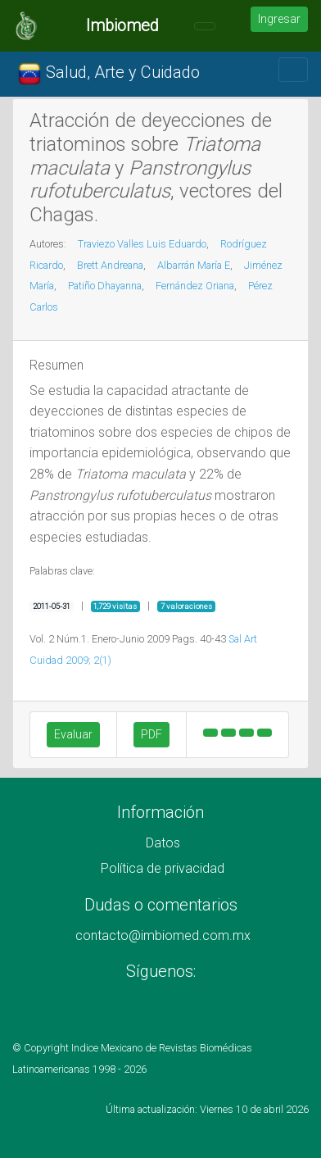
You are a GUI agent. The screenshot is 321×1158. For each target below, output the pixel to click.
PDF (151, 734)
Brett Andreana (110, 265)
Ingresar (279, 18)
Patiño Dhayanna (105, 285)
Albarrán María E (193, 265)
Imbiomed (122, 25)
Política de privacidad (162, 868)
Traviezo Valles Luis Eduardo (142, 244)
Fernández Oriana (195, 285)
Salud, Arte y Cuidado (108, 73)
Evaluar (73, 734)
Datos (163, 843)
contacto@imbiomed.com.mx (163, 935)
